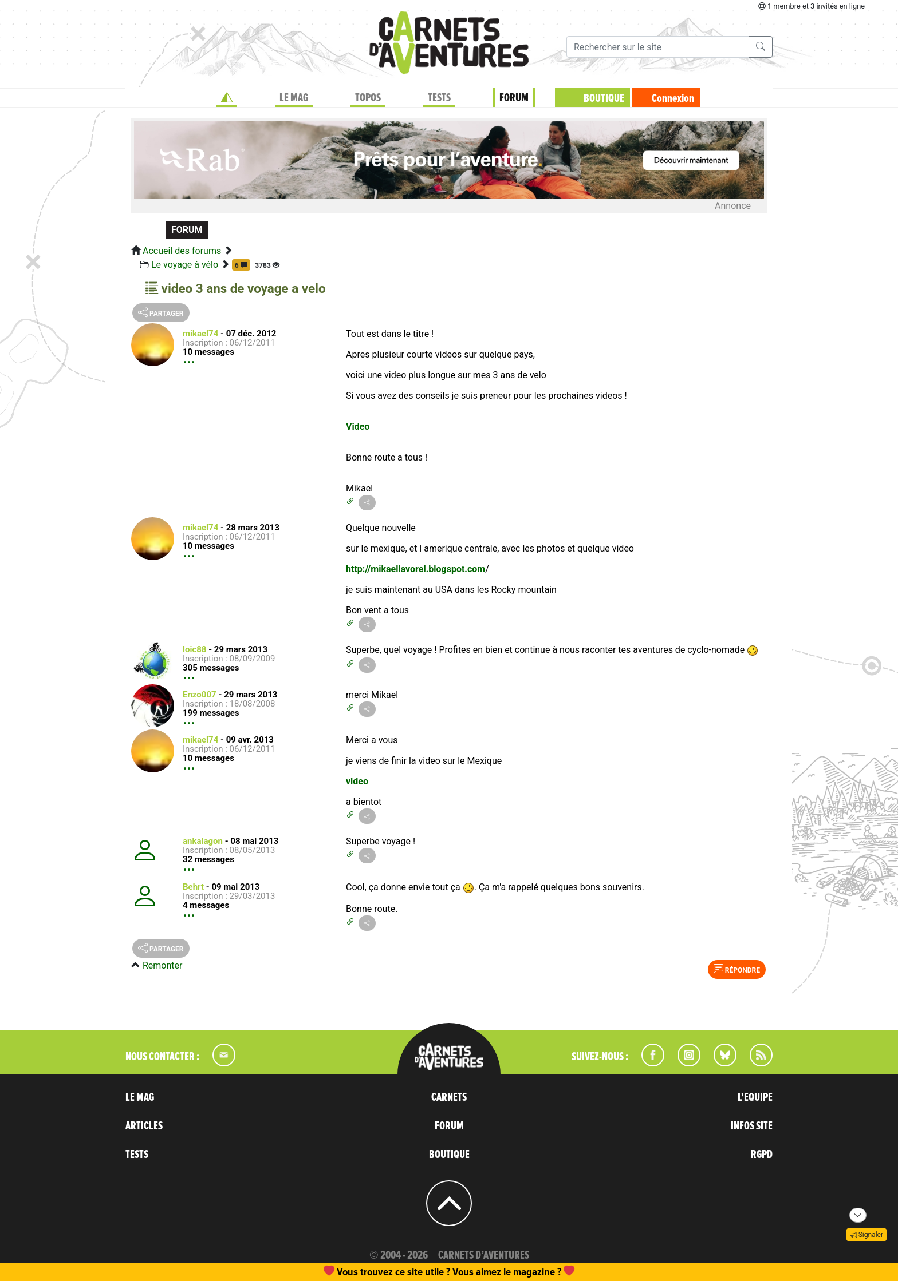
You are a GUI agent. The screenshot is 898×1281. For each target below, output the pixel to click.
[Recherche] (657, 47)
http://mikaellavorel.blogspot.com (415, 569)
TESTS (439, 98)
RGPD (762, 1154)
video (357, 781)
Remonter (162, 965)
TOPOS (368, 98)
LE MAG (293, 98)
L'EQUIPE (755, 1097)
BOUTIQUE (604, 98)
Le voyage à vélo (184, 264)
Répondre (737, 969)
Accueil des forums (182, 250)
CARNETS (449, 1097)
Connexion (673, 98)
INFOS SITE (752, 1126)
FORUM (514, 98)
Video (357, 426)
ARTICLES (144, 1126)
